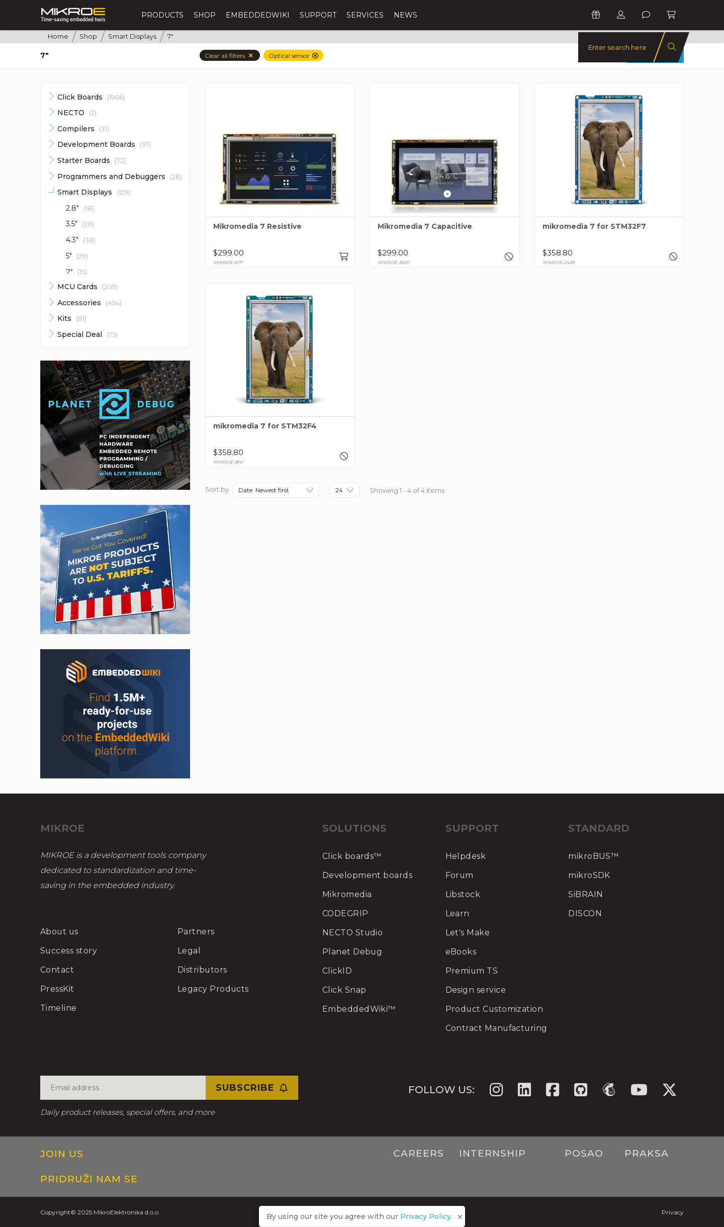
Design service (475, 990)
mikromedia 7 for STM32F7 (594, 226)
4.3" (81, 239)
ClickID (337, 971)
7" (76, 272)
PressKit (57, 989)
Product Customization (495, 1009)
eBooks (461, 951)
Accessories (89, 302)
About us (59, 931)
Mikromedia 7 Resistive (257, 226)
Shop (205, 15)
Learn (457, 913)
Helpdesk (465, 856)
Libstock (463, 894)
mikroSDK (589, 875)
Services (365, 15)
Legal (189, 950)
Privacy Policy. (426, 1216)
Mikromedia (347, 894)
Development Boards (104, 144)
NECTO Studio (353, 932)
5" (77, 255)
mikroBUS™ (593, 856)
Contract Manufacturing (497, 1028)
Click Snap (344, 990)
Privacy (673, 1212)
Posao (584, 1153)
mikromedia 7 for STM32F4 (265, 426)
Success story (69, 950)
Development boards (367, 875)
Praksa (646, 1153)
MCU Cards (87, 286)
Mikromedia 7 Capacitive (425, 226)
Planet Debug (352, 951)
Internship (492, 1153)
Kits (71, 318)
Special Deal (87, 334)
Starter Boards (91, 160)
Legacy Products (213, 989)
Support (318, 15)
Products (162, 15)
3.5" (80, 223)
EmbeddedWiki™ (359, 1009)
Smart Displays (93, 192)
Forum (460, 875)
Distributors (202, 970)
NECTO (77, 112)
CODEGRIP (346, 913)
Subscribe (252, 1087)
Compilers (83, 128)
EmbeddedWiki (258, 15)
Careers (418, 1153)
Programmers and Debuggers (119, 176)
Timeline (58, 1008)
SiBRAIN (585, 894)
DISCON (585, 913)
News (405, 15)
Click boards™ (352, 856)
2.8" (80, 208)
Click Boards (91, 97)
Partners (196, 931)
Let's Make (467, 932)
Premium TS (472, 971)
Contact (57, 970)
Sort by (217, 489)
